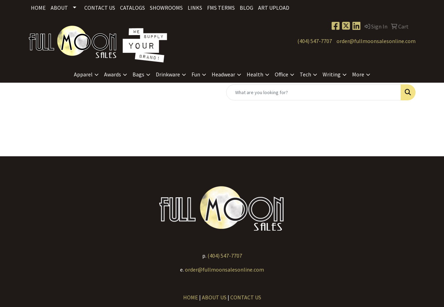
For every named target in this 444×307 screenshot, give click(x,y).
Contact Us (99, 7)
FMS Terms (221, 7)
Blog (246, 7)
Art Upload (273, 7)
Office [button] (281, 74)
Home (38, 7)
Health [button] (255, 74)
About (59, 7)
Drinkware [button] (168, 74)
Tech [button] (305, 74)
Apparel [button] (83, 74)
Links (195, 7)
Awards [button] (112, 74)
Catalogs (132, 7)
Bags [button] (138, 74)
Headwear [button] (223, 74)
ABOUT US (214, 297)
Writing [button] (332, 74)
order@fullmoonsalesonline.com (376, 41)
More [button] (358, 74)
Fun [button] (195, 74)
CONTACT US (245, 297)
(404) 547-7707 (314, 41)
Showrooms (166, 7)
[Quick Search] (313, 92)
